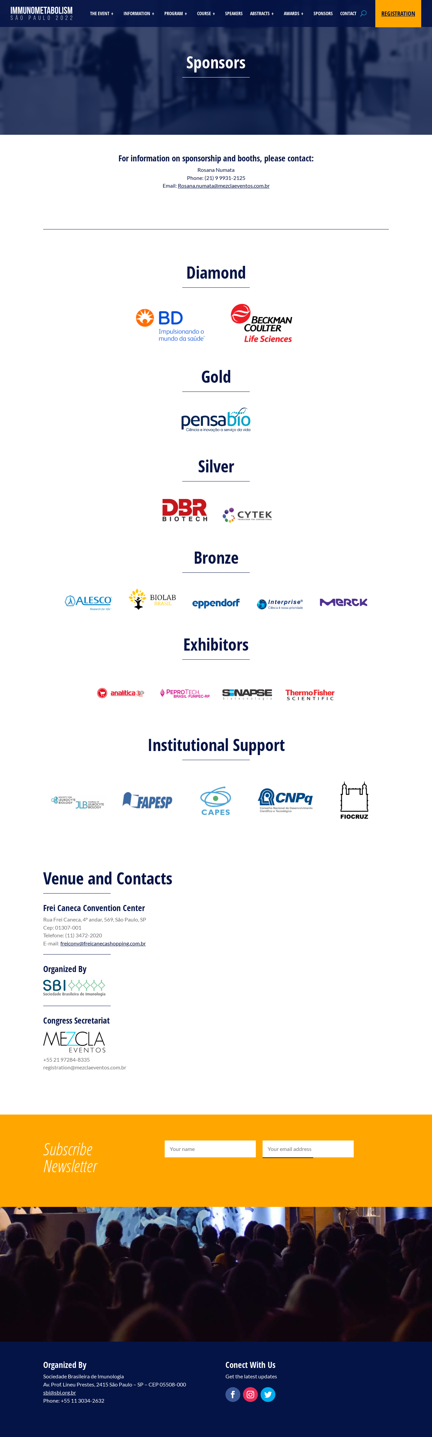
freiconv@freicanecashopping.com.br (103, 943)
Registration (398, 13)
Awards (291, 14)
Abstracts (260, 14)
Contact (348, 14)
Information (137, 14)
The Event (99, 14)
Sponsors (323, 14)
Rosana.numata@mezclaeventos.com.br (224, 185)
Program (173, 14)
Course (204, 14)
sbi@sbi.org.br (59, 1392)
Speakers (234, 14)
